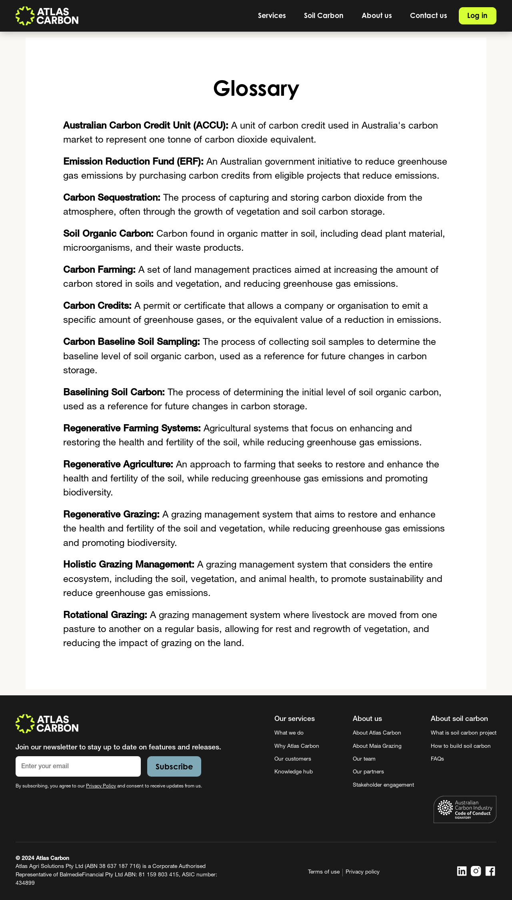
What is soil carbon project (463, 733)
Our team (364, 759)
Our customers (292, 759)
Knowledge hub (293, 772)
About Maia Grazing (377, 746)
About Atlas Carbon (377, 733)
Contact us (428, 15)
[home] (47, 15)
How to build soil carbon (461, 746)
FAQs (437, 759)
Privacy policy (363, 872)
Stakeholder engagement (383, 785)
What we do (289, 733)
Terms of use (324, 872)
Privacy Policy (101, 786)
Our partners (368, 772)
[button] (272, 15)
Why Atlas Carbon (296, 746)
